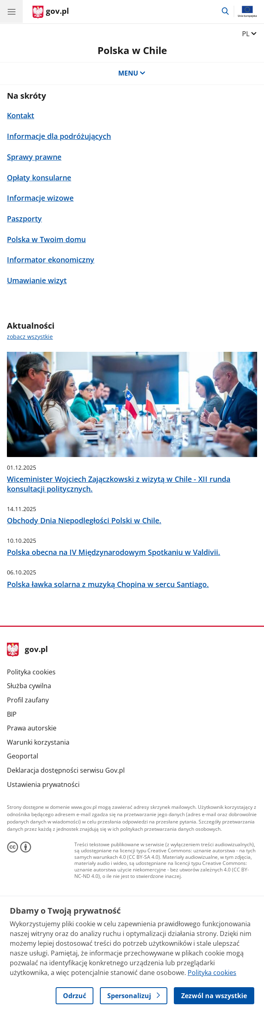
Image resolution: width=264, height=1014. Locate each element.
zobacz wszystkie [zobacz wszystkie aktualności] (30, 336)
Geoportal (22, 756)
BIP (12, 714)
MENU (132, 73)
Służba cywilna (29, 685)
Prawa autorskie (31, 728)
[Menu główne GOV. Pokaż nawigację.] (11, 11)
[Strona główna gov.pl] (50, 12)
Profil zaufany (28, 700)
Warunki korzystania (38, 742)
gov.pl (27, 650)
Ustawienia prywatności (43, 784)
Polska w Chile (132, 50)
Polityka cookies (31, 671)
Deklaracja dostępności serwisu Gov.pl (66, 770)
